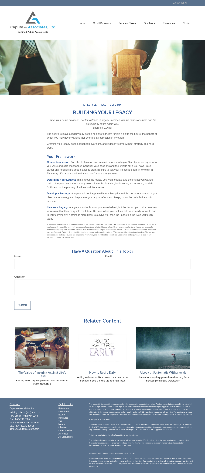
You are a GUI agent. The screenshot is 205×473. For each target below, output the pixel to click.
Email (108, 256)
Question (19, 276)
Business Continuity (97, 453)
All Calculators (65, 437)
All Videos (63, 433)
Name (17, 256)
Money (61, 424)
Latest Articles (65, 430)
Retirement (63, 408)
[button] (101, 23)
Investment (63, 411)
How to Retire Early (102, 372)
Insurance (63, 418)
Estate (61, 414)
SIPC (97, 427)
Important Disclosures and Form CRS (120, 453)
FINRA (92, 427)
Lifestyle (62, 427)
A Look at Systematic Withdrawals (163, 372)
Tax (60, 421)
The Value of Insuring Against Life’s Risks (42, 374)
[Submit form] (22, 305)
